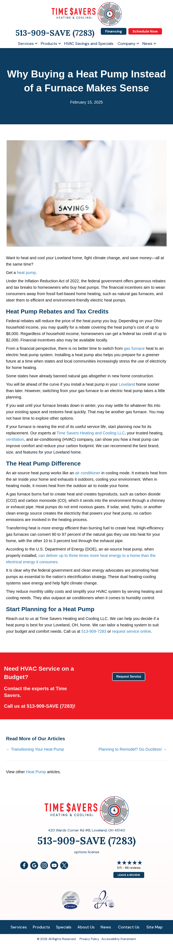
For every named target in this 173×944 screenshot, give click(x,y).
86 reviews (133, 868)
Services (26, 43)
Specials (63, 927)
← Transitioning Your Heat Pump (35, 749)
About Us (86, 927)
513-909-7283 (93, 631)
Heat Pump (36, 772)
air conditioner (87, 473)
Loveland (127, 384)
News (147, 43)
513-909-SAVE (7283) (50, 706)
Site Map (154, 927)
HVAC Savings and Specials (88, 43)
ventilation (15, 439)
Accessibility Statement (118, 939)
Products (49, 43)
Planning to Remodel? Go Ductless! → (133, 749)
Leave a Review (129, 875)
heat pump (26, 272)
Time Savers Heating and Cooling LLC (91, 433)
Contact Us (128, 927)
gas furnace (134, 348)
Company (126, 43)
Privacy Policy (89, 939)
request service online (131, 631)
